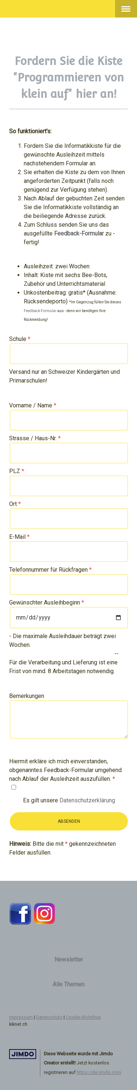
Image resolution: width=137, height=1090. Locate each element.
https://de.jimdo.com (99, 1072)
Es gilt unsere (69, 800)
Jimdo (22, 1054)
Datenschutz (49, 1017)
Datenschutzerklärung (87, 800)
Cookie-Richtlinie (83, 1017)
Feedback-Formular (40, 311)
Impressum (21, 1017)
